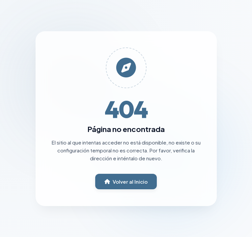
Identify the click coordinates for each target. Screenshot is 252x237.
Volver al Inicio (126, 181)
